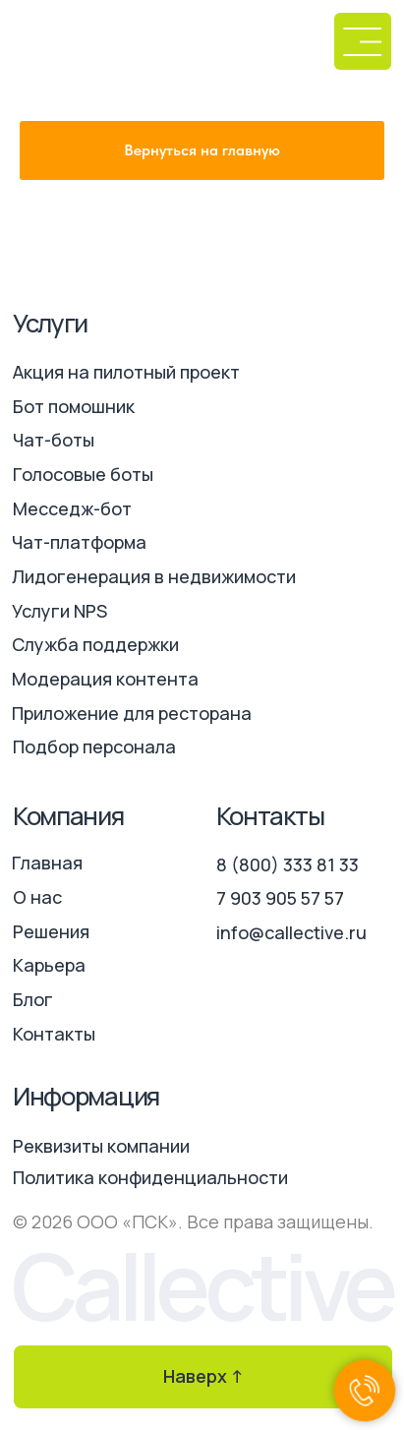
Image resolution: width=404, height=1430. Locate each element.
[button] (362, 41)
